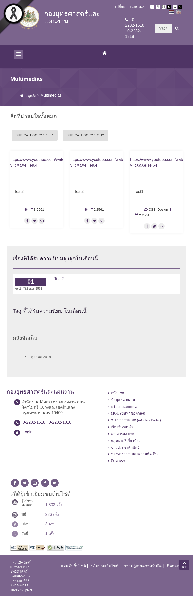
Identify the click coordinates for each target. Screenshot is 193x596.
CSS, (153, 209)
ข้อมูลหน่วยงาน (123, 400)
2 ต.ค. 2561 (32, 288)
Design (162, 209)
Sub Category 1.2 (85, 135)
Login (27, 432)
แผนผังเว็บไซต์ (73, 566)
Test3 (19, 191)
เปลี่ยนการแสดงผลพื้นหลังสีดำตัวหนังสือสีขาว (169, 7)
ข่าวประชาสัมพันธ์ (125, 447)
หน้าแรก (117, 393)
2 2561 (96, 209)
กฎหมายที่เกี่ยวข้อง (125, 441)
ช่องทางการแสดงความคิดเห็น (134, 454)
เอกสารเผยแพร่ (123, 434)
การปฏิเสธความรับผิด (143, 566)
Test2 (79, 191)
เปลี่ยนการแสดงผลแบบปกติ (175, 7)
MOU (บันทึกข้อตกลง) (128, 413)
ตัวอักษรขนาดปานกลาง (158, 7)
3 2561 (36, 209)
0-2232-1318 (60, 422)
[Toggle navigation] (18, 54)
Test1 (138, 191)
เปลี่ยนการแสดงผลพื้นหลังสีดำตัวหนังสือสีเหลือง (180, 7)
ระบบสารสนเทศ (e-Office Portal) (136, 420)
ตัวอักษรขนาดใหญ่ (164, 7)
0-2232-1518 (34, 422)
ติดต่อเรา (118, 461)
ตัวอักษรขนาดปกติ (152, 7)
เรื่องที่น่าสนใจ (122, 427)
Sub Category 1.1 (35, 135)
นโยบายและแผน (124, 407)
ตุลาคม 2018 (37, 357)
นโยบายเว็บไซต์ (104, 566)
